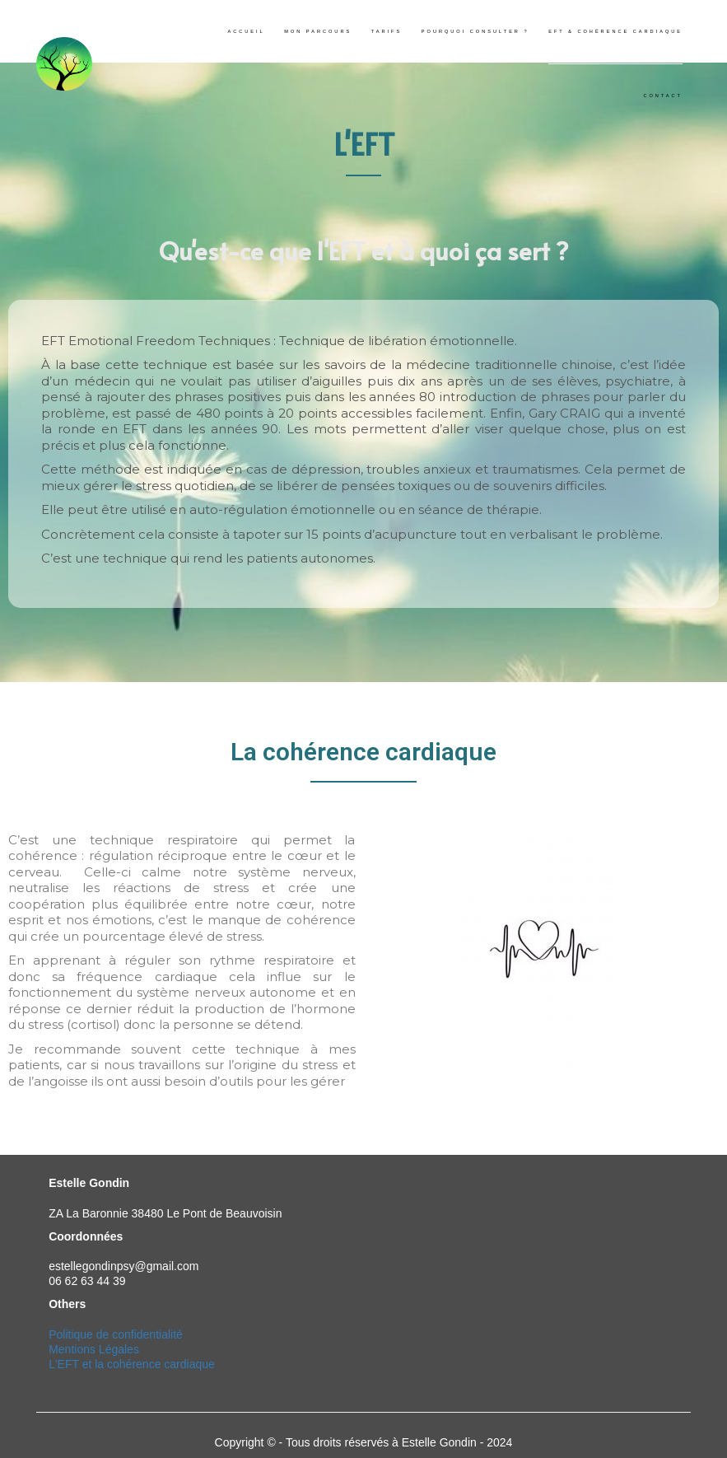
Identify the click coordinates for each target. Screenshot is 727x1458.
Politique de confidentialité (116, 1334)
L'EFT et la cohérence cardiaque (132, 1364)
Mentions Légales (94, 1349)
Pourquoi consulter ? (475, 31)
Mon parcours (318, 31)
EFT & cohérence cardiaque (615, 31)
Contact (663, 95)
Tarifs (386, 31)
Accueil (245, 31)
